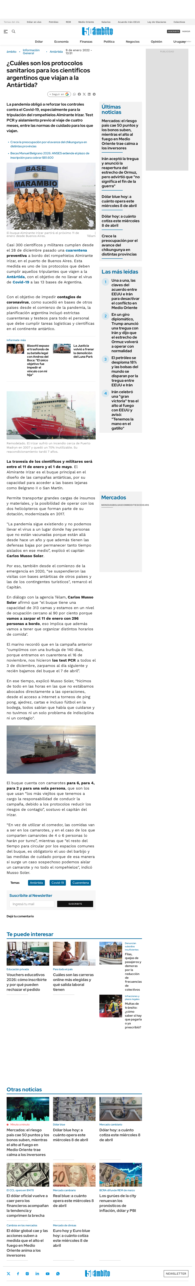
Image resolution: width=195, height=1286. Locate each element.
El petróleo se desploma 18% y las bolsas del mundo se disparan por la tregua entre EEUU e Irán (125, 371)
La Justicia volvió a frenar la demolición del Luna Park (83, 351)
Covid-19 (57, 883)
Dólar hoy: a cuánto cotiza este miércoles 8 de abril (121, 221)
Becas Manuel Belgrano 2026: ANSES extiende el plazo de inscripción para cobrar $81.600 (49, 155)
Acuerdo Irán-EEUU (129, 22)
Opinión (156, 42)
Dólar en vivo (34, 22)
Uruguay (179, 42)
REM (68, 22)
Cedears (143, 505)
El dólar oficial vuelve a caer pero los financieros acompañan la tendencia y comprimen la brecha (28, 1205)
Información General (31, 52)
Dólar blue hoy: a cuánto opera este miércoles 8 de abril (119, 201)
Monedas (107, 505)
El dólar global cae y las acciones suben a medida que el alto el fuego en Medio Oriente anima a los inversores (27, 1243)
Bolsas (117, 505)
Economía (61, 42)
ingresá (186, 31)
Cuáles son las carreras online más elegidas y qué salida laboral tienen (73, 982)
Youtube (47, 1273)
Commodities (130, 505)
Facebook (18, 1273)
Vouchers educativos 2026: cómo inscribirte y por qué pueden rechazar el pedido (27, 982)
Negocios (133, 42)
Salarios (105, 22)
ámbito (11, 51)
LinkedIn (37, 1273)
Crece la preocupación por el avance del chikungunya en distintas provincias (120, 245)
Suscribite (75, 904)
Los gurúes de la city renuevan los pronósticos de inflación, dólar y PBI (117, 1203)
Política (109, 42)
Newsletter (186, 41)
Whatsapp (58, 1273)
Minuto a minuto (20, 1124)
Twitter (8, 1273)
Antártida (56, 51)
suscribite (173, 31)
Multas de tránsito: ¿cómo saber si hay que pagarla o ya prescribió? (133, 1015)
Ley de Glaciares (156, 22)
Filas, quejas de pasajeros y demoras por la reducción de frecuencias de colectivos (133, 972)
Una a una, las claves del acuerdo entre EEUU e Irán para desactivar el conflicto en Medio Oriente (126, 294)
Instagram (27, 1273)
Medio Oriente (86, 22)
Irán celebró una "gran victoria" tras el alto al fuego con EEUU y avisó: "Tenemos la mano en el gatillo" (125, 410)
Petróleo (53, 22)
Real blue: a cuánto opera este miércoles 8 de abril (73, 1200)
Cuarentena (81, 883)
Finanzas (86, 42)
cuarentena (76, 250)
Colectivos (179, 22)
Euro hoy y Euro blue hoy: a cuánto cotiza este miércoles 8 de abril (71, 1238)
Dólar (39, 42)
